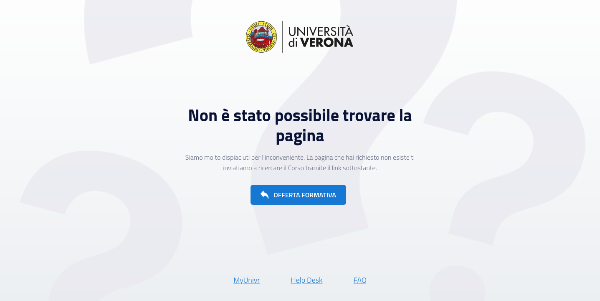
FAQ (360, 280)
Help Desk (307, 280)
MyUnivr (246, 280)
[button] (298, 195)
